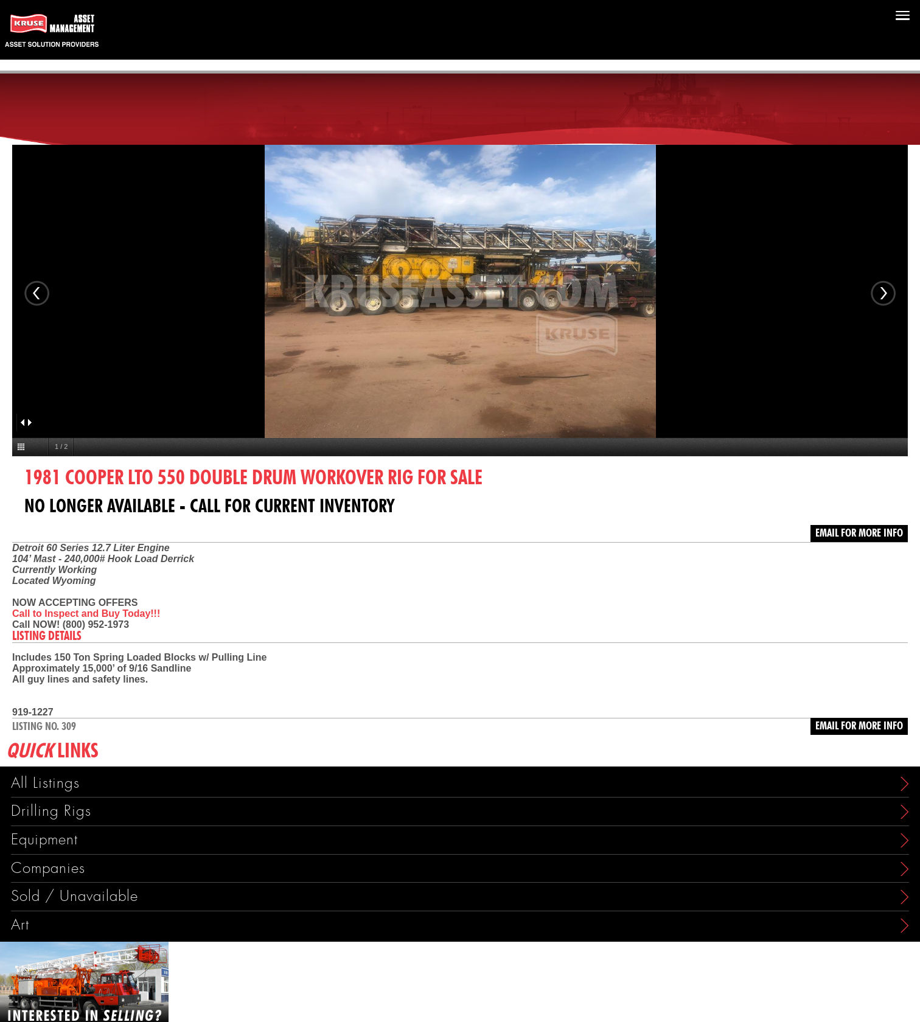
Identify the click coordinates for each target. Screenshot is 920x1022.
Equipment (44, 839)
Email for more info (859, 533)
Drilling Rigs (51, 811)
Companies (48, 868)
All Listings (45, 783)
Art (20, 925)
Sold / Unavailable (74, 896)
